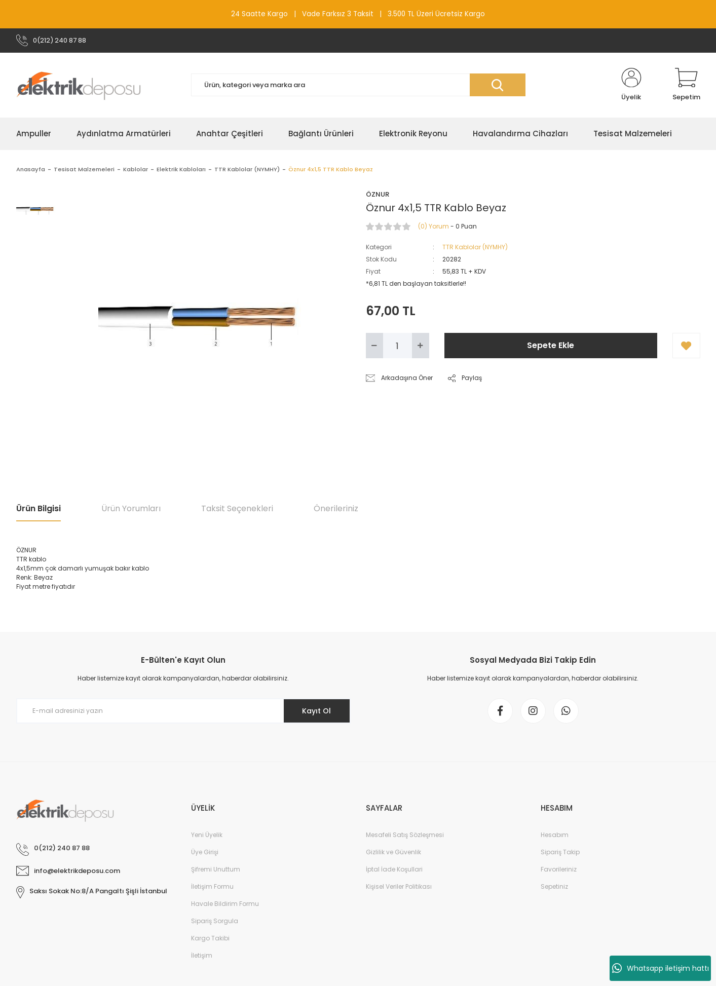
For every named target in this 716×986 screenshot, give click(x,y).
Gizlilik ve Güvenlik (393, 852)
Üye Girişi (204, 852)
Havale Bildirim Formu (225, 903)
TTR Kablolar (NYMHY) (475, 247)
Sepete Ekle (550, 345)
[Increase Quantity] (420, 345)
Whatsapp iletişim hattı (660, 968)
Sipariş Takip (560, 852)
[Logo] (78, 85)
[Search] (358, 84)
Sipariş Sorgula (214, 921)
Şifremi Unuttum (215, 869)
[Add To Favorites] (686, 345)
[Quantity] (397, 345)
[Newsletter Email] (183, 711)
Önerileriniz (336, 508)
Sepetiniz (554, 886)
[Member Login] (631, 85)
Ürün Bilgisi (38, 508)
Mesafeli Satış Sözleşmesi (405, 834)
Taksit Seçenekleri (237, 508)
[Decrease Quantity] (374, 345)
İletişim (201, 955)
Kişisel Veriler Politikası (399, 886)
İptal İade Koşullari (394, 869)
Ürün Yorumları (131, 508)
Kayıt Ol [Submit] (316, 711)
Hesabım (555, 834)
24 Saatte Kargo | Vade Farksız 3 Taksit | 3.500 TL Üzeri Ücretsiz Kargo (358, 14)
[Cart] (686, 85)
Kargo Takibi (210, 938)
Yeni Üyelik (206, 834)
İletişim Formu (212, 886)
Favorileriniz (559, 869)
